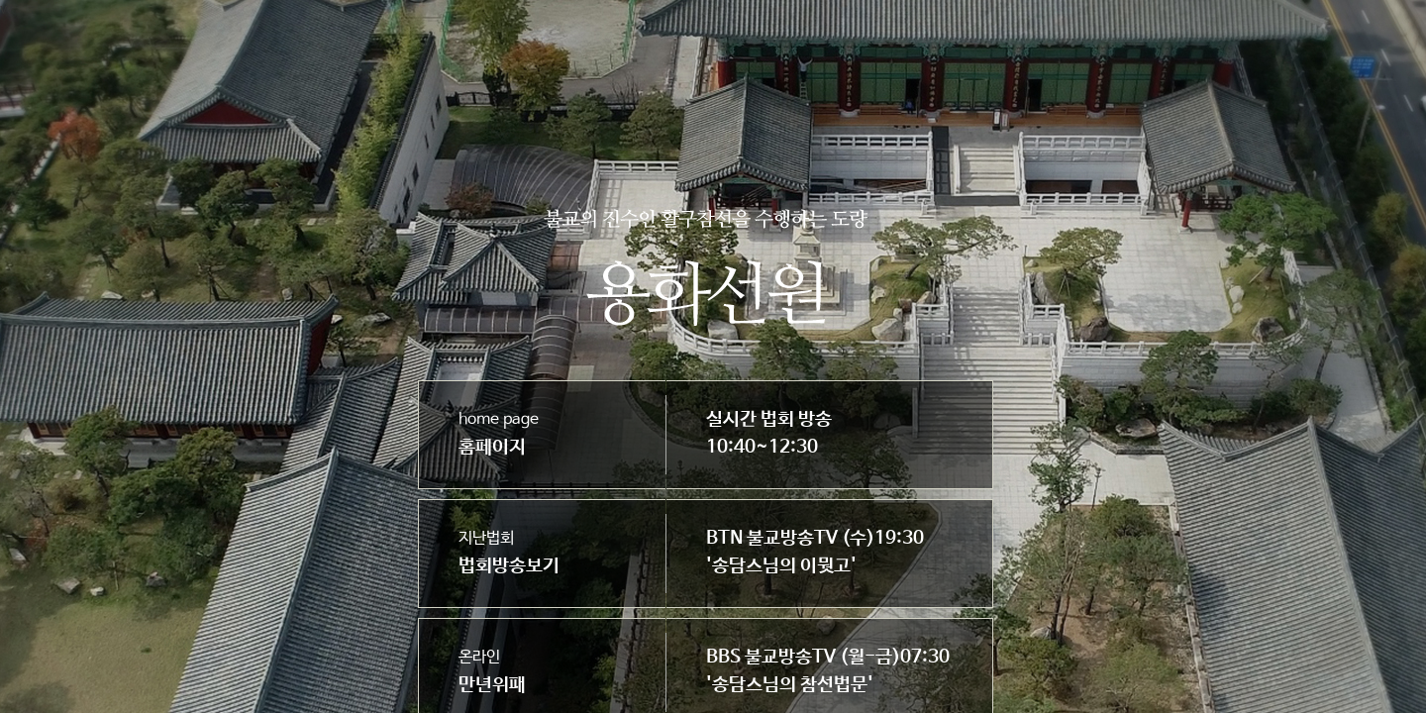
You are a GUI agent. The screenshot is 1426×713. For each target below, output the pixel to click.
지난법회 (509, 553)
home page (498, 434)
